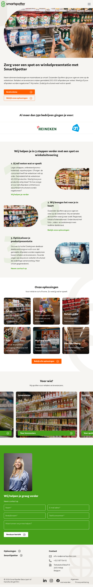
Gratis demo (19, 92)
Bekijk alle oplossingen (46, 361)
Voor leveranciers (46, 433)
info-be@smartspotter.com (65, 556)
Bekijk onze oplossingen (19, 98)
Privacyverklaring (82, 582)
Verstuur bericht (16, 533)
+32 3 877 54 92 (60, 560)
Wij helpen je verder (21, 194)
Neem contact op (20, 268)
